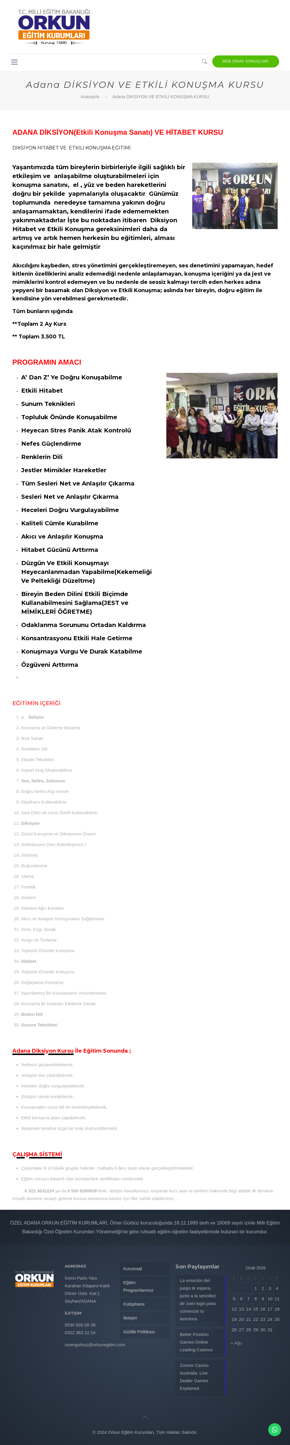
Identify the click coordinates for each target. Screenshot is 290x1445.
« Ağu (236, 1342)
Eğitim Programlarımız (138, 1286)
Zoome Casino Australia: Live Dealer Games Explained (194, 1377)
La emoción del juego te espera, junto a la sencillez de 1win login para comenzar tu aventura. (198, 1299)
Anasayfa (90, 96)
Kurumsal (132, 1268)
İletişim (130, 1317)
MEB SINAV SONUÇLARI (246, 61)
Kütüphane (134, 1303)
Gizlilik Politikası (139, 1331)
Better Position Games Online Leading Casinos (196, 1342)
